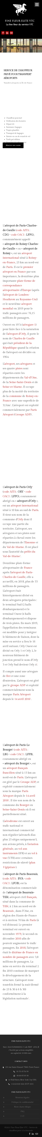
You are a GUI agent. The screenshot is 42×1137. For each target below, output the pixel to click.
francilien (9, 772)
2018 (23, 947)
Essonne (30, 542)
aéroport (9, 363)
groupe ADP (17, 685)
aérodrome (11, 821)
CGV (22, 1116)
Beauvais (8, 911)
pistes (19, 368)
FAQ (22, 1111)
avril (21, 699)
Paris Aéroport (22, 694)
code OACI (17, 234)
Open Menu (36, 4)
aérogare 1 (29, 324)
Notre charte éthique (22, 1107)
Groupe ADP (22, 414)
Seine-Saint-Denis (20, 382)
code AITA (22, 230)
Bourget (24, 805)
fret (8, 676)
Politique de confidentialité (22, 1102)
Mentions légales (22, 1098)
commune (15, 396)
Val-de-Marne (15, 547)
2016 (27, 699)
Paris (9, 267)
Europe (26, 290)
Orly (20, 519)
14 (15, 699)
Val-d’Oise (30, 377)
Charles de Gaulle (24, 338)
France (28, 567)
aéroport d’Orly (16, 333)
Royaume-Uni (28, 299)
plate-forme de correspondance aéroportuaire (19, 285)
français (23, 768)
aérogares (26, 363)
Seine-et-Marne (12, 386)
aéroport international (24, 505)
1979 (18, 934)
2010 (18, 938)
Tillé (5, 906)
